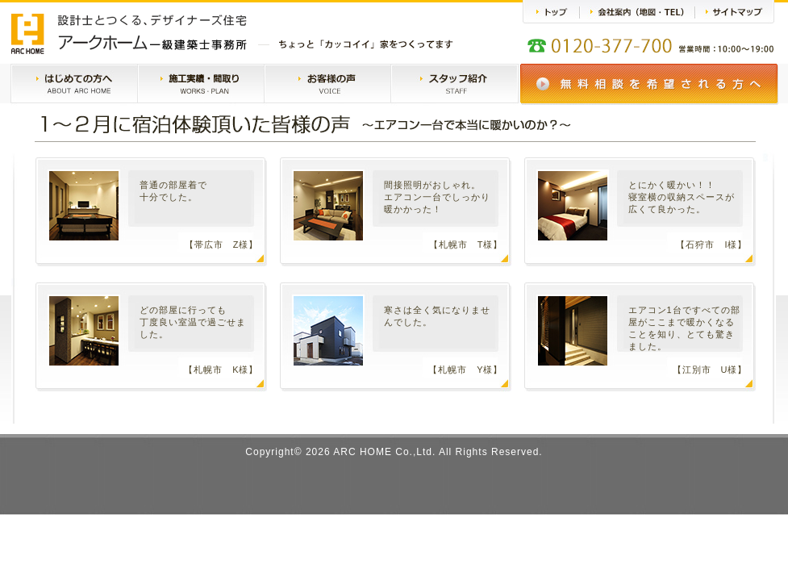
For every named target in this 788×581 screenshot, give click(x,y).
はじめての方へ (74, 85)
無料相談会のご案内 (649, 84)
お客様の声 (327, 85)
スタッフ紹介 (454, 85)
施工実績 (201, 85)
